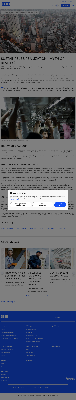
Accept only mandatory (43, 204)
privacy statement (14, 199)
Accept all (60, 204)
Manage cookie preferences (20, 204)
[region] (38, 200)
